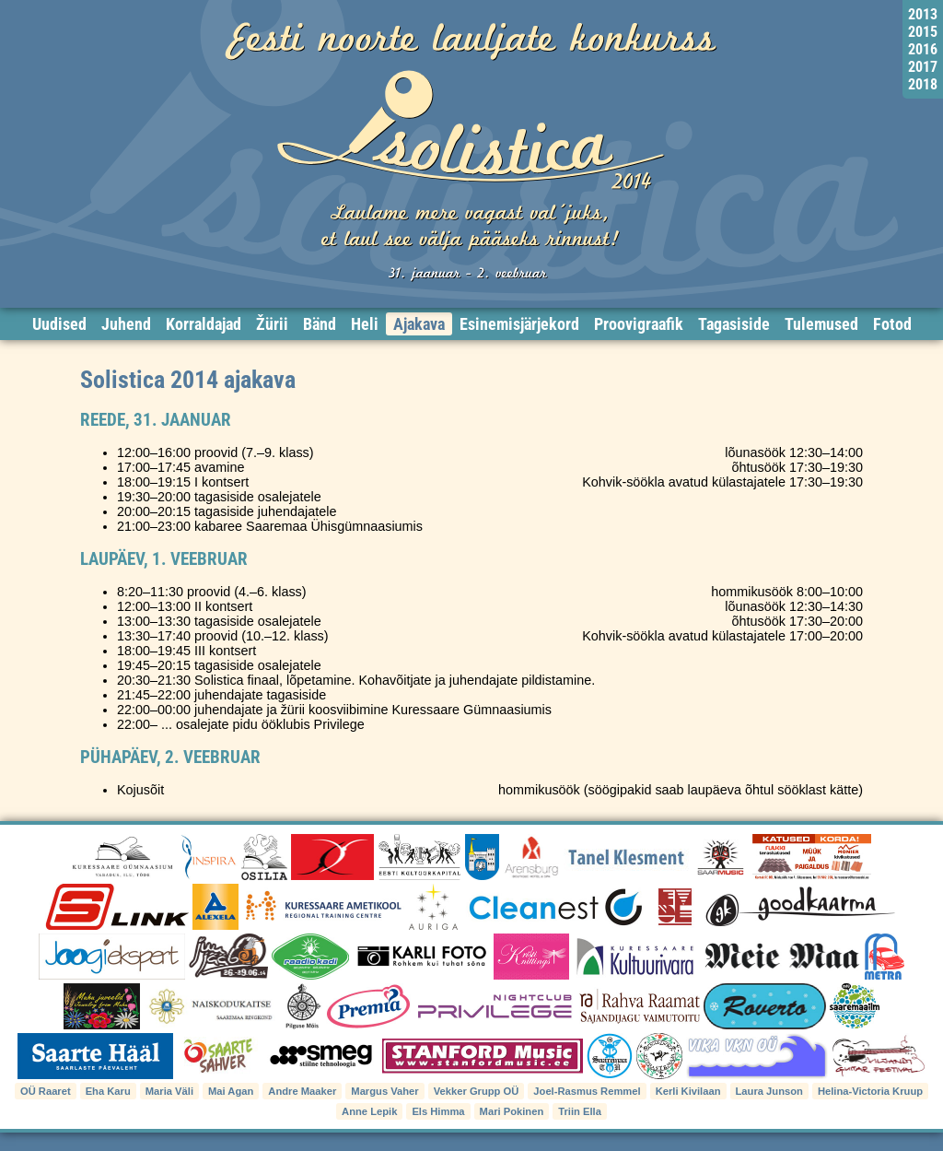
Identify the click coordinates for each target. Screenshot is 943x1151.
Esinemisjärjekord (519, 324)
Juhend (126, 324)
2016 (922, 49)
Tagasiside (734, 324)
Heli (364, 324)
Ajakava (419, 324)
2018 (922, 84)
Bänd (319, 324)
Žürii (272, 324)
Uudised (59, 324)
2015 (922, 32)
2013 (922, 14)
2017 (922, 67)
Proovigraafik (638, 324)
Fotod (892, 324)
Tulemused (821, 324)
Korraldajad (203, 324)
